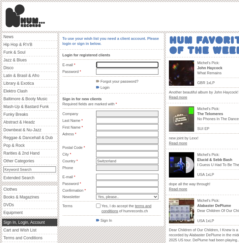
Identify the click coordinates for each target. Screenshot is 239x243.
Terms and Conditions (22, 238)
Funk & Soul (14, 52)
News (8, 36)
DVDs (8, 204)
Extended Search (18, 178)
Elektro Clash (15, 91)
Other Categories (18, 161)
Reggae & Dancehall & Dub (28, 137)
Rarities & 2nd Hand (21, 153)
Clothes (10, 189)
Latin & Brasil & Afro (21, 75)
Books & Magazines (21, 197)
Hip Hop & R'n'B (17, 44)
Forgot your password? (117, 81)
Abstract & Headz (19, 122)
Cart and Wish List (19, 230)
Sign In (104, 220)
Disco (8, 67)
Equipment (13, 212)
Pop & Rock (14, 145)
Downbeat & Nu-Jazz (22, 130)
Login (103, 87)
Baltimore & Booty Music (25, 99)
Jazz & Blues (15, 60)
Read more (178, 97)
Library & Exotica (18, 83)
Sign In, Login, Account (24, 222)
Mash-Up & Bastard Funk (26, 106)
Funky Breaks (15, 114)
